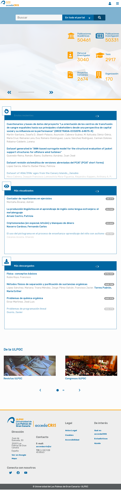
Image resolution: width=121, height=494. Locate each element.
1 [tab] (57, 390)
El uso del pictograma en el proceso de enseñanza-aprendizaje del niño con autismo (55, 233)
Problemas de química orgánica (25, 298)
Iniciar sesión (110, 3)
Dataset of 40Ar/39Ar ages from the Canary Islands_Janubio (42, 173)
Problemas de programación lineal (26, 308)
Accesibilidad (72, 439)
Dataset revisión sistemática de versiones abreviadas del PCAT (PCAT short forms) (55, 162)
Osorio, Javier (15, 312)
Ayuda (97, 443)
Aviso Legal (71, 430)
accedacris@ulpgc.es (47, 446)
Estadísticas (101, 438)
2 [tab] (63, 390)
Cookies (69, 435)
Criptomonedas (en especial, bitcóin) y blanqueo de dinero (40, 223)
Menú (117, 3)
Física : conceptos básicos (22, 273)
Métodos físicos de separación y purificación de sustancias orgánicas (47, 284)
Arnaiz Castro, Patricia (20, 216)
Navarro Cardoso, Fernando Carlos (27, 226)
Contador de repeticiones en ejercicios (29, 198)
